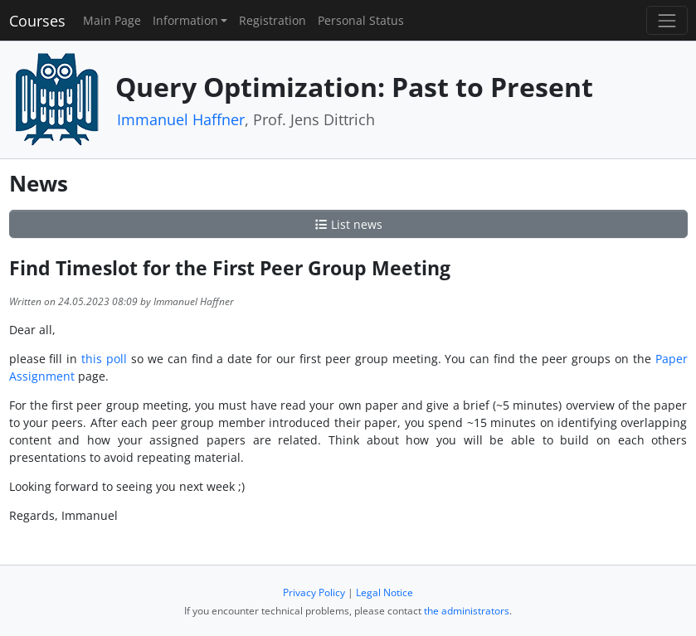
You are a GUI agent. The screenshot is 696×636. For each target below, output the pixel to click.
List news (348, 224)
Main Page (112, 20)
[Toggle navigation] (666, 20)
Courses (37, 21)
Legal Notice (384, 592)
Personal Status (361, 20)
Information (185, 20)
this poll (104, 359)
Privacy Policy (314, 592)
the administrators (466, 611)
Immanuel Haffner (181, 119)
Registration (272, 20)
